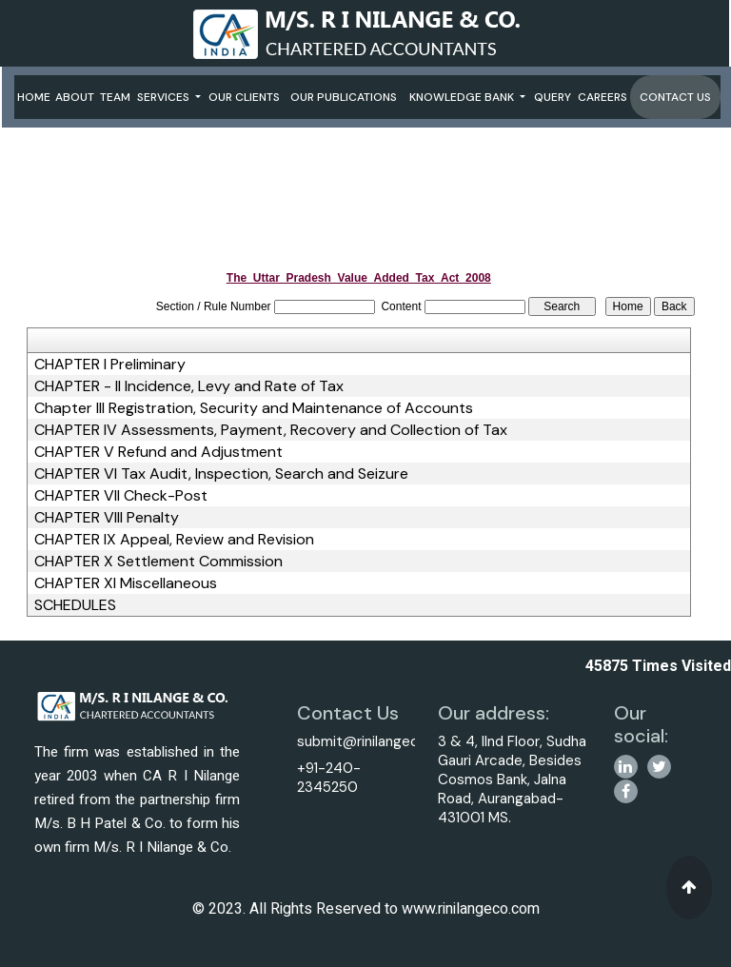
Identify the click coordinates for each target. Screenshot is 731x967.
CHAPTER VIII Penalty (106, 517)
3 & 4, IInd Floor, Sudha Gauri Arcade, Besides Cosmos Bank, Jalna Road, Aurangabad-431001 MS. (512, 779)
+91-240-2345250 (329, 778)
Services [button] (164, 97)
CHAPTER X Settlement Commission (158, 561)
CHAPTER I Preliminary (110, 364)
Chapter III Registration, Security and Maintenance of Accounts (253, 408)
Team (115, 97)
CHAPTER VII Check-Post (120, 495)
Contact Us (675, 97)
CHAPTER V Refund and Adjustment (158, 452)
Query (552, 97)
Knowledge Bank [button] (463, 97)
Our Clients (244, 97)
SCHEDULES (75, 605)
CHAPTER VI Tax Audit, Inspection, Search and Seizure (221, 474)
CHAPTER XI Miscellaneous (125, 583)
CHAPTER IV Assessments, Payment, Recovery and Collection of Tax (270, 430)
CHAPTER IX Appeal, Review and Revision (174, 539)
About (74, 97)
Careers (602, 97)
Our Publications (343, 97)
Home (33, 97)
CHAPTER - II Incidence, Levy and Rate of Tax (189, 386)
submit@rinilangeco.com (378, 741)
